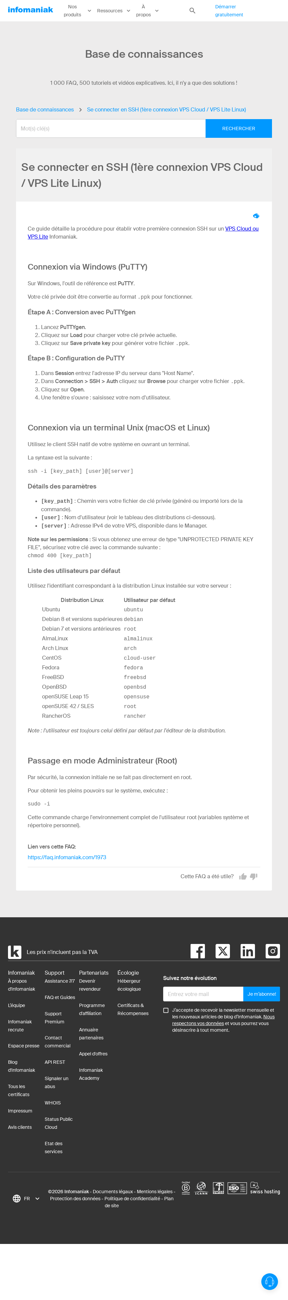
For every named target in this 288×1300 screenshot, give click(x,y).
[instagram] (267, 952)
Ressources (114, 10)
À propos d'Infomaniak (21, 985)
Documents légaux (113, 1192)
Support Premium (54, 1018)
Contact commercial (57, 1042)
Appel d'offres (93, 1054)
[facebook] (198, 952)
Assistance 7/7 (60, 981)
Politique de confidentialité (132, 1199)
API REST (55, 1062)
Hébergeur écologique (129, 985)
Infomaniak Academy (91, 1074)
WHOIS (53, 1103)
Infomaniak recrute (20, 1026)
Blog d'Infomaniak (21, 1066)
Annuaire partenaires (91, 1034)
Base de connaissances (45, 109)
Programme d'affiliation (92, 1009)
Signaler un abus (56, 1082)
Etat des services (53, 1148)
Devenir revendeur (90, 985)
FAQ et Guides (60, 997)
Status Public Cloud (59, 1123)
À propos (148, 11)
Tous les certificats (18, 1090)
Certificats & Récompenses (133, 1009)
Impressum (20, 1111)
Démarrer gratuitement (229, 11)
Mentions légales (155, 1192)
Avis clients (20, 1127)
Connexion (276, 11)
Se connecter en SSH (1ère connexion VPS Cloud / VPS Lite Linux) (166, 109)
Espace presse (23, 1046)
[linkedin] (242, 952)
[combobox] (139, 128)
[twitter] (217, 952)
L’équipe (16, 1005)
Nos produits (78, 11)
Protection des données (75, 1199)
